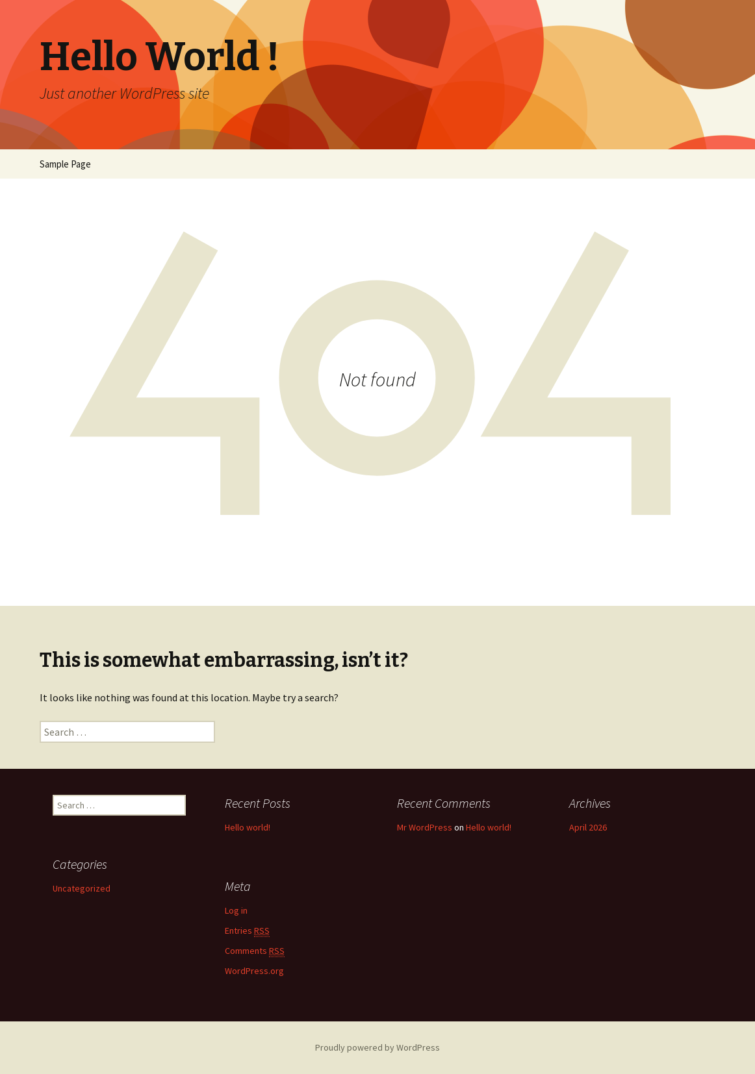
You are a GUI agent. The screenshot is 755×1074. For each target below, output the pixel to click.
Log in (236, 910)
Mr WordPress (424, 827)
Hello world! (247, 827)
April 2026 (588, 827)
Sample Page (65, 164)
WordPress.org (254, 971)
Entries (247, 931)
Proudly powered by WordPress (377, 1047)
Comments (255, 951)
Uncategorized (81, 888)
